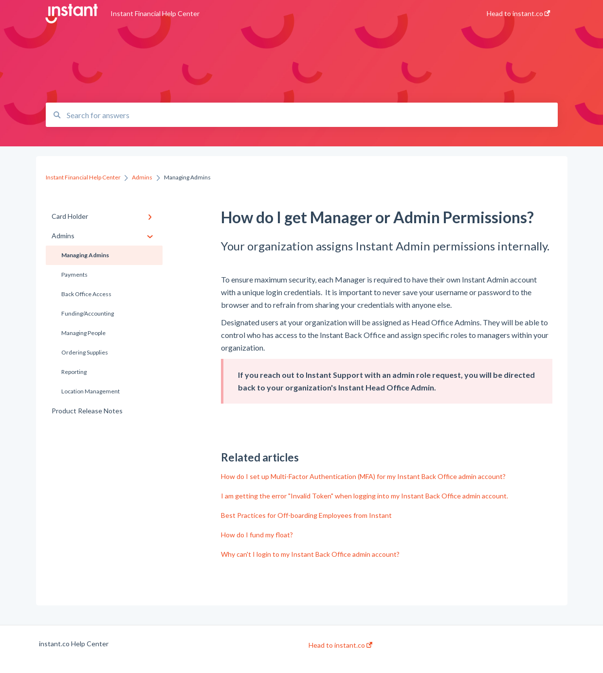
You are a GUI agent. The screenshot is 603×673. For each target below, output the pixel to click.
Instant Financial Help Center (155, 13)
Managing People (83, 332)
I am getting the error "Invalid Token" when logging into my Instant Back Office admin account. (364, 496)
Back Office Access (86, 294)
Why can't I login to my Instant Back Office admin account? (310, 554)
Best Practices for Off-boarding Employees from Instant (306, 515)
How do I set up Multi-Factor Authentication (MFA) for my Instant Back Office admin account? (363, 476)
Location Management (90, 391)
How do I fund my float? (257, 535)
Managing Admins (85, 255)
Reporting (74, 371)
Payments (74, 274)
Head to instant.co (340, 645)
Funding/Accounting (87, 313)
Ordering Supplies (84, 352)
